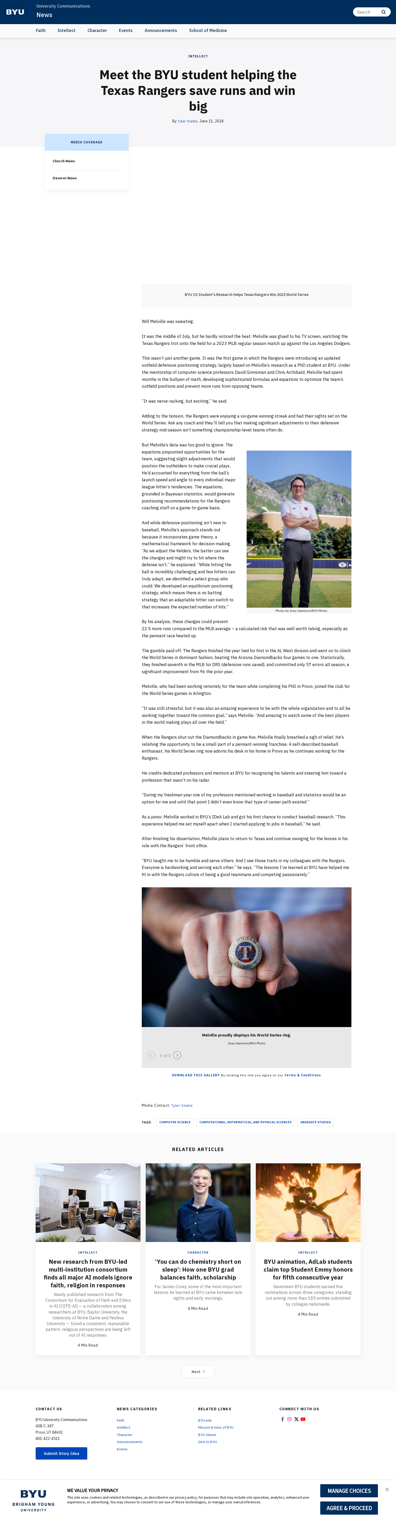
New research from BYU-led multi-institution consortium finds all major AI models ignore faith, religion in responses (88, 1277)
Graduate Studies (315, 1122)
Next (198, 1378)
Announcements (161, 30)
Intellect (66, 30)
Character (97, 30)
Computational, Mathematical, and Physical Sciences (245, 1122)
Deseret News (66, 177)
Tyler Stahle (187, 121)
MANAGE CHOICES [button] (349, 1490)
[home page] (15, 12)
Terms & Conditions (302, 1075)
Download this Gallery (196, 1075)
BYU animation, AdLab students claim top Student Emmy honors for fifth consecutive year (308, 1273)
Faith (41, 30)
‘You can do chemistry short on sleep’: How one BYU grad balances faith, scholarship (198, 1269)
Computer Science (175, 1122)
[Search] (372, 12)
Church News (64, 161)
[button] (387, 1489)
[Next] (177, 1055)
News (44, 14)
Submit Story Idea (62, 1460)
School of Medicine (208, 30)
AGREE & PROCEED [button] (349, 1508)
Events (126, 30)
